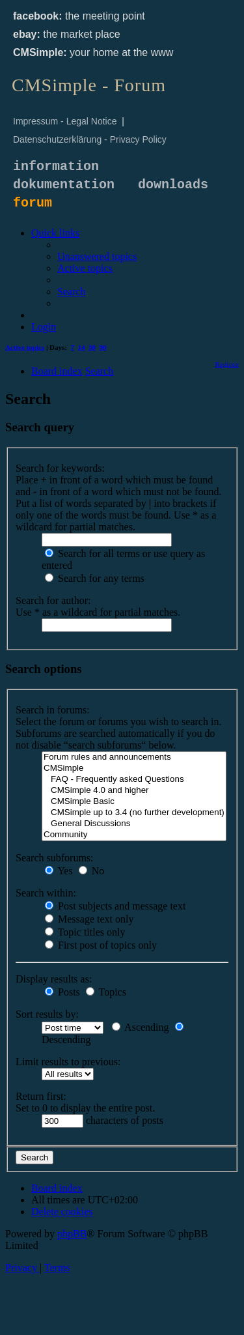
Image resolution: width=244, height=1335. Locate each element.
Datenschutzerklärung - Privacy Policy (90, 139)
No (92, 870)
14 (81, 347)
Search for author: (53, 600)
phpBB (72, 1233)
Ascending (140, 1027)
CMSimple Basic (134, 801)
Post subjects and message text (115, 906)
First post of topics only (101, 945)
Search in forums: (53, 709)
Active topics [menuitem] (24, 347)
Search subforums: (55, 857)
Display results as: (54, 978)
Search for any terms (94, 578)
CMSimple (134, 768)
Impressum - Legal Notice (65, 121)
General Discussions (134, 823)
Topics (106, 992)
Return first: (41, 1096)
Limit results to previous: (68, 1061)
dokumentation (64, 184)
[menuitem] (97, 256)
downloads (173, 184)
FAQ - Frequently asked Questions (134, 779)
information (56, 166)
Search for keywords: (60, 468)
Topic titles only (85, 932)
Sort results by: (47, 1014)
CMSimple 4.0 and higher (134, 790)
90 (103, 347)
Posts (62, 992)
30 (92, 347)
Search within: (46, 892)
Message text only (89, 919)
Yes (59, 870)
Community (134, 834)
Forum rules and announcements (134, 757)
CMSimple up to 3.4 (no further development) (134, 812)
